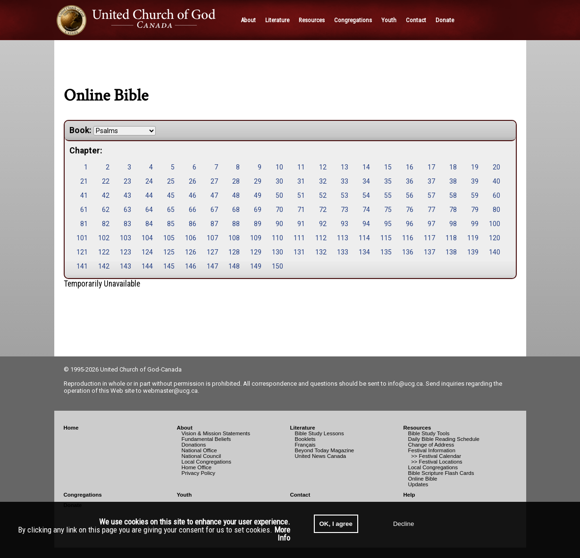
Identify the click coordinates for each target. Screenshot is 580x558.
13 (344, 167)
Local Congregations (207, 462)
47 (214, 195)
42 (105, 195)
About (185, 428)
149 (255, 266)
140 (494, 252)
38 (453, 181)
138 (451, 252)
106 (190, 238)
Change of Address (431, 445)
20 (496, 167)
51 (301, 195)
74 (366, 209)
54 (366, 195)
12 (323, 167)
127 (212, 252)
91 (301, 224)
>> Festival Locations (435, 462)
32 (323, 181)
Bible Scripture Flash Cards (441, 473)
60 (496, 195)
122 (103, 252)
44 (149, 195)
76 (409, 209)
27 (214, 181)
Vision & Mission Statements (216, 433)
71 (301, 209)
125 (169, 252)
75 (388, 209)
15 (388, 167)
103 (125, 238)
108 (234, 238)
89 (257, 224)
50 (279, 195)
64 (149, 209)
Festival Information (431, 450)
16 (409, 167)
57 (431, 195)
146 (190, 266)
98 (453, 224)
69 (257, 209)
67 (214, 209)
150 (277, 266)
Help (409, 495)
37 (431, 181)
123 (125, 252)
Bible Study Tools (429, 433)
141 (82, 266)
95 (388, 224)
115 (386, 238)
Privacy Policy (199, 473)
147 (212, 266)
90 (279, 224)
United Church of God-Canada (141, 369)
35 (388, 181)
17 (431, 167)
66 (192, 209)
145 (169, 266)
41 (84, 195)
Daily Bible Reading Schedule (444, 439)
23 (127, 181)
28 (236, 181)
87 (214, 224)
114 (364, 238)
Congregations (83, 495)
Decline (403, 523)
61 (84, 209)
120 (494, 238)
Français (305, 445)
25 (171, 181)
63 (127, 209)
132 (321, 252)
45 (171, 195)
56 (409, 195)
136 (407, 252)
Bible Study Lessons (319, 433)
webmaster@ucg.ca (170, 390)
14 (366, 167)
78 (453, 209)
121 (82, 252)
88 (236, 224)
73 (344, 209)
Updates (418, 484)
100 (494, 224)
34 (366, 181)
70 (279, 209)
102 (103, 238)
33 (344, 181)
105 (169, 238)
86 (192, 224)
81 (84, 224)
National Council (201, 456)
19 (475, 167)
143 (125, 266)
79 (475, 209)
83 (127, 224)
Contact (300, 495)
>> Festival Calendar (435, 456)
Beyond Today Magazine (324, 450)
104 (147, 238)
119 (473, 238)
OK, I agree (336, 523)
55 (388, 195)
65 (171, 209)
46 (192, 195)
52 (323, 195)
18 (453, 167)
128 (234, 252)
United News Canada (320, 456)
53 (344, 195)
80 (496, 209)
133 (342, 252)
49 (257, 195)
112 (321, 238)
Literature (302, 428)
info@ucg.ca (405, 383)
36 (409, 181)
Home (71, 428)
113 (342, 238)
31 (301, 181)
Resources (417, 428)
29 (257, 181)
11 (301, 167)
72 (323, 209)
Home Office (197, 467)
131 (299, 252)
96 (409, 224)
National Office (199, 450)
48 (236, 195)
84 (149, 224)
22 (105, 181)
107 (212, 238)
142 (103, 266)
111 (299, 238)
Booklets (305, 439)
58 (453, 195)
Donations (194, 445)
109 (255, 238)
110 (277, 238)
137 (429, 252)
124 (147, 252)
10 (279, 167)
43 (127, 195)
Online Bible (422, 479)
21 (84, 181)
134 (364, 252)
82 (105, 224)
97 (431, 224)
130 (277, 252)
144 (147, 266)
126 (190, 252)
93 (344, 224)
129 (255, 252)
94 (366, 224)
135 (386, 252)
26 (192, 181)
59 (475, 195)
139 (473, 252)
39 (475, 181)
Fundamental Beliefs (206, 439)
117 (429, 238)
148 (234, 266)
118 (451, 238)
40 (496, 181)
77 (431, 209)
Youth (184, 495)
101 (82, 238)
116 (407, 238)
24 (149, 181)
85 (171, 224)
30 (279, 181)
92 (323, 224)
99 (475, 224)
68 (236, 209)
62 (105, 209)
